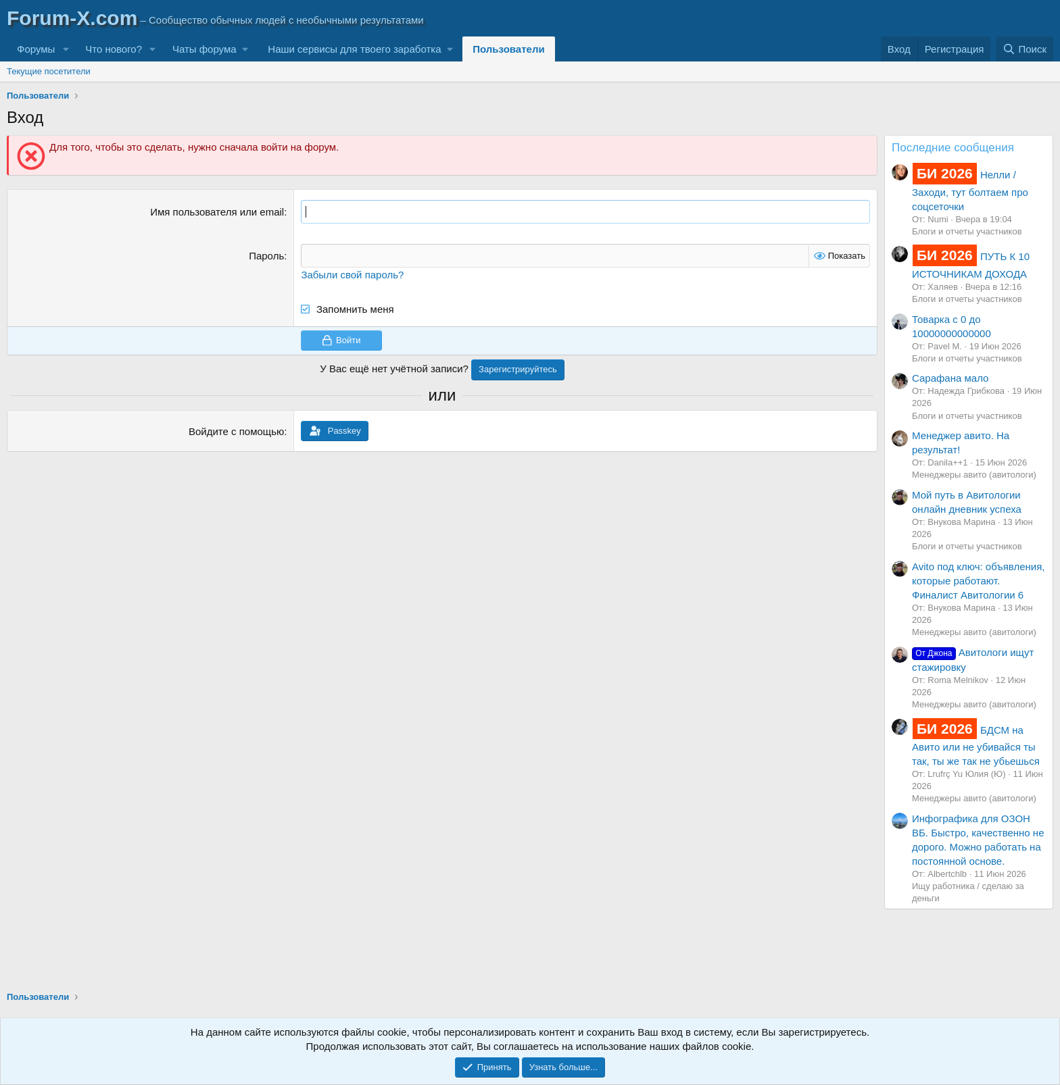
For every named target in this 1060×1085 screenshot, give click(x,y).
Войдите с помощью (236, 431)
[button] (65, 48)
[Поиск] (1024, 48)
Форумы (36, 49)
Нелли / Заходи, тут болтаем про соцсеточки (970, 190)
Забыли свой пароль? (352, 274)
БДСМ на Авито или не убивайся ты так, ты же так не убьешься (976, 745)
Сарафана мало (950, 378)
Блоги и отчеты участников (967, 231)
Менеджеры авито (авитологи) (974, 475)
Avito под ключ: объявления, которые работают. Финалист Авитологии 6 (978, 581)
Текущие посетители (49, 71)
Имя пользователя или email (217, 212)
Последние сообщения (953, 147)
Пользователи (508, 49)
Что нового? (113, 49)
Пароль (266, 255)
